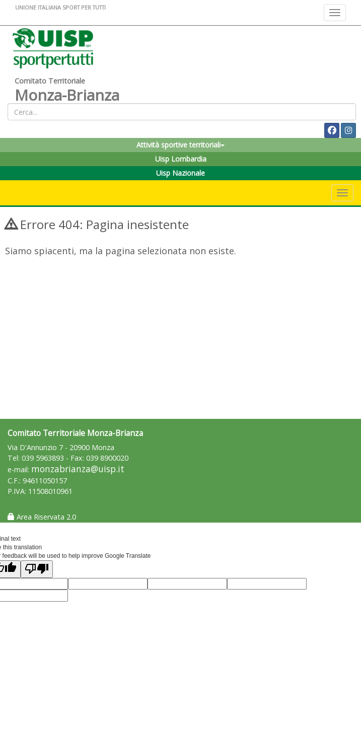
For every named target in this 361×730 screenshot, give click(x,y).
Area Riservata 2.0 (42, 517)
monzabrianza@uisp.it (77, 469)
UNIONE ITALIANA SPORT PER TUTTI (60, 7)
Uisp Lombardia (180, 159)
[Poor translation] (37, 569)
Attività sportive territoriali (180, 145)
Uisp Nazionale (180, 173)
